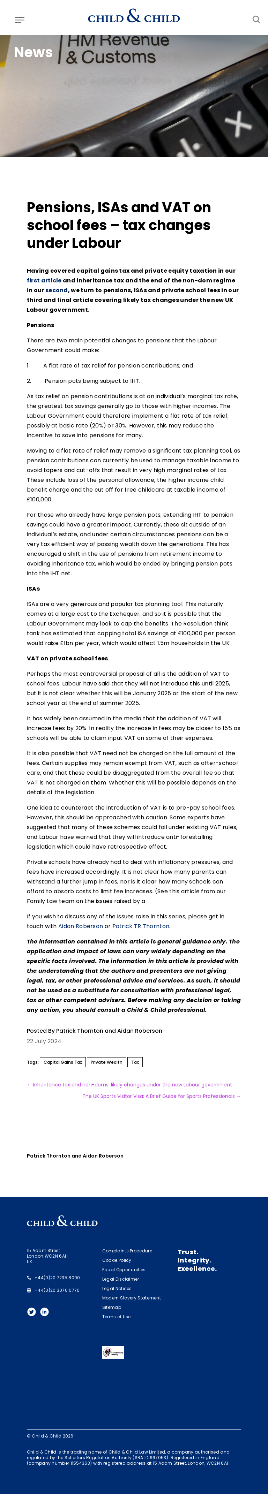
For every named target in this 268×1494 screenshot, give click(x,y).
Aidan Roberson (80, 926)
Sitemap (111, 1307)
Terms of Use (116, 1317)
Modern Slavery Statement (131, 1298)
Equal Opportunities (124, 1270)
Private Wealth (106, 1062)
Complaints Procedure (127, 1251)
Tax (135, 1062)
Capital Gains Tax (63, 1062)
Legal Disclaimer (120, 1279)
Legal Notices (117, 1288)
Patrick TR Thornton (141, 926)
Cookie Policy (117, 1260)
